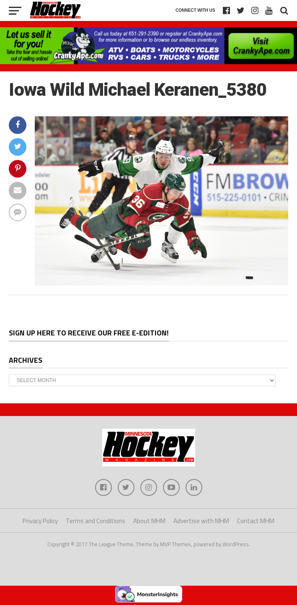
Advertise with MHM (201, 521)
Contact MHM (255, 521)
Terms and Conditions (95, 521)
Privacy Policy (40, 521)
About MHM (149, 521)
